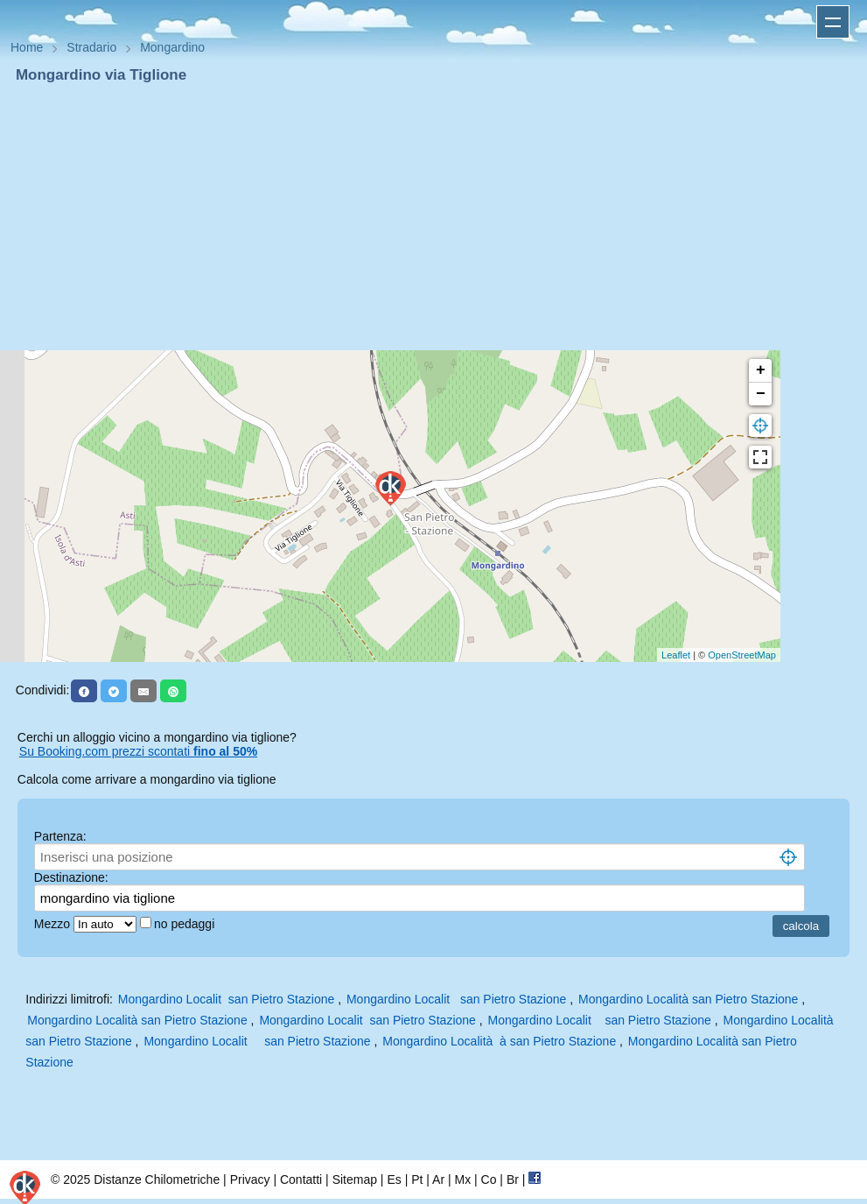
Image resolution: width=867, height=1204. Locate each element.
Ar (438, 1179)
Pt (417, 1179)
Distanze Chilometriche (157, 1179)
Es (394, 1179)
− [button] (761, 394)
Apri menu (833, 22)
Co (489, 1179)
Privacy (250, 1179)
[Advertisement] (433, 217)
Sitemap (354, 1179)
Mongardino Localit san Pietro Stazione (226, 999)
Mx (462, 1179)
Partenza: (60, 836)
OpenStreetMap (742, 655)
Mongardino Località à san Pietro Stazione (499, 1041)
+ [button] (761, 370)
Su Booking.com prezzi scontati (138, 751)
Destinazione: (71, 877)
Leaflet (675, 655)
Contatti (301, 1179)
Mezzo (53, 924)
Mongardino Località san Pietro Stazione (688, 999)
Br (513, 1179)
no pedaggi (186, 924)
